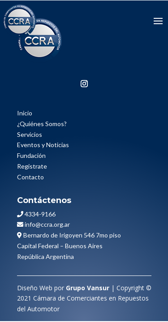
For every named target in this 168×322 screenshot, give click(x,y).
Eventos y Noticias (43, 144)
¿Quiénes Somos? (42, 123)
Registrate (32, 166)
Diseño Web (34, 288)
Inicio (24, 113)
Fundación (31, 155)
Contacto (30, 177)
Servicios (29, 134)
